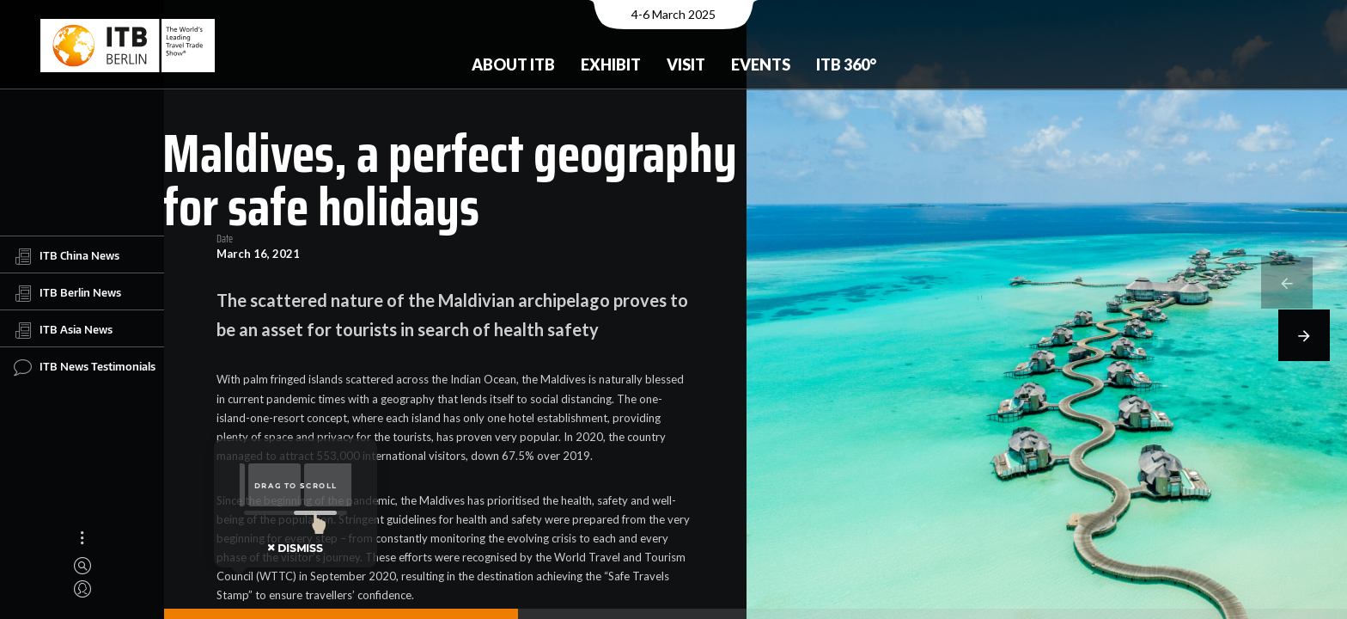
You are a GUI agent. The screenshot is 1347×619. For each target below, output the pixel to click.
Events (760, 64)
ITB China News (66, 256)
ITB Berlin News (67, 293)
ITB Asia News (63, 330)
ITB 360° (846, 64)
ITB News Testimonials (84, 367)
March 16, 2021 (258, 254)
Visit (686, 64)
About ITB (513, 64)
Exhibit (611, 64)
